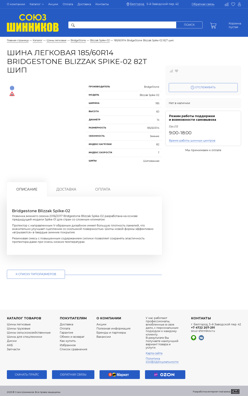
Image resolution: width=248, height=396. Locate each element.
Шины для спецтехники (24, 336)
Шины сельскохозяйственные (29, 332)
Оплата (68, 4)
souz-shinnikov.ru (203, 331)
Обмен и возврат (72, 336)
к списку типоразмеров (36, 274)
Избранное (68, 345)
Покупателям (73, 318)
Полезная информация (113, 328)
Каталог (37, 4)
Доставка (84, 4)
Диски (12, 341)
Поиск (189, 24)
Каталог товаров (24, 318)
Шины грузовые (18, 328)
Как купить (68, 341)
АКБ (10, 345)
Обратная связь (203, 4)
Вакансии (103, 336)
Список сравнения (73, 349)
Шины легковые (19, 324)
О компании (16, 4)
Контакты (102, 4)
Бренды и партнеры (111, 332)
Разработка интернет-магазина (211, 391)
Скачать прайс (27, 374)
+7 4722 (203, 327)
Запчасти (13, 349)
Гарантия (66, 332)
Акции (53, 4)
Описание (26, 189)
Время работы (192, 140)
